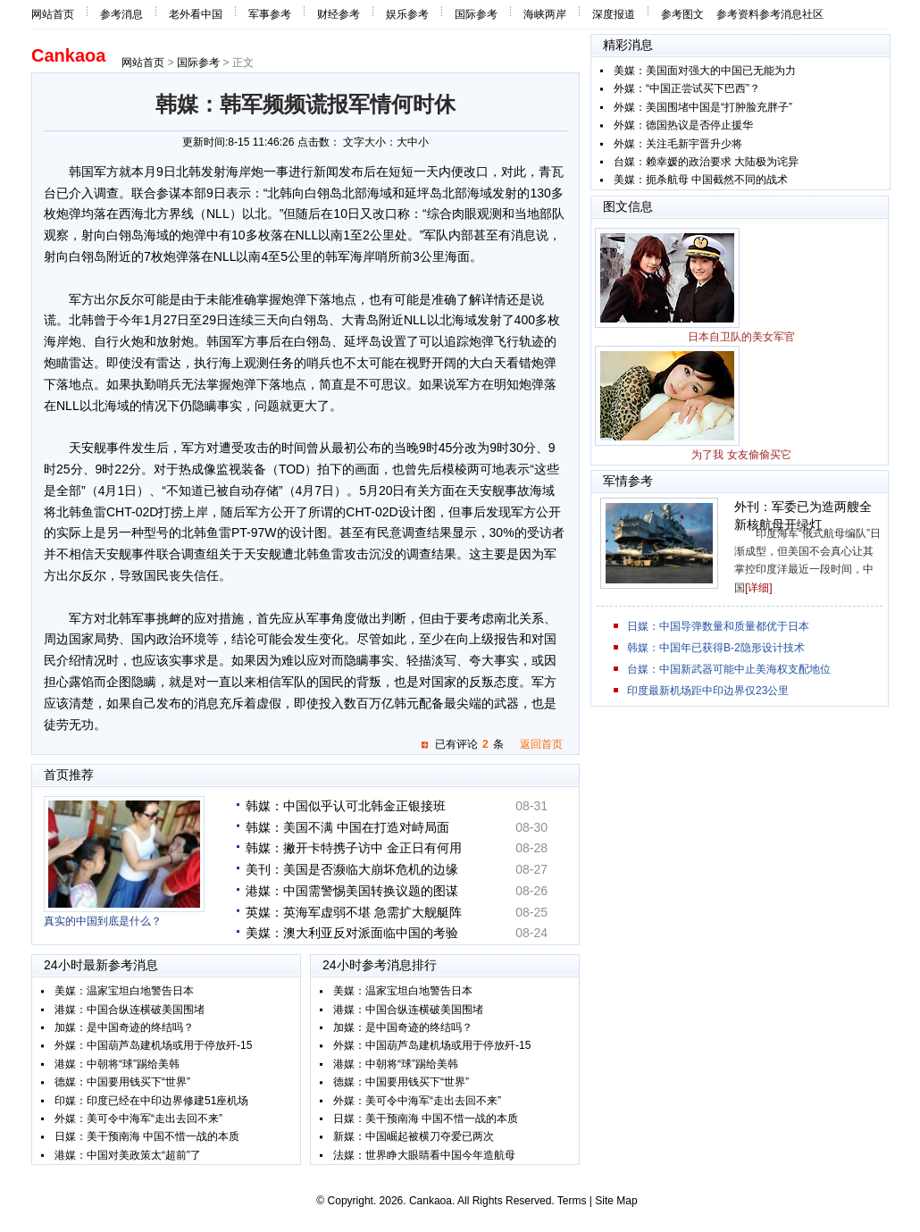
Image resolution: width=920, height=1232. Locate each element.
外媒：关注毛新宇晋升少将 (678, 144)
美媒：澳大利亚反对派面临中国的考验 (352, 933)
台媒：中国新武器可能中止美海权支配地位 (729, 669)
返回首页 (541, 744)
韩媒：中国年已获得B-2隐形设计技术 (716, 647)
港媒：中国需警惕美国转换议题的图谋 (352, 891)
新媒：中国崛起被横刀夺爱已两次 (413, 1136)
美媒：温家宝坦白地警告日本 (124, 991)
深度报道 (613, 14)
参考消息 (121, 14)
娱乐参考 (407, 14)
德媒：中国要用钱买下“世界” (122, 1082)
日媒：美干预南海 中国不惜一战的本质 (146, 1136)
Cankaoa (68, 55)
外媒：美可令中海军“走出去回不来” (138, 1118)
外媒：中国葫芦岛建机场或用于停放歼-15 (153, 1045)
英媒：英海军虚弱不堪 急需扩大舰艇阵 (354, 912)
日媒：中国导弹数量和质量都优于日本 (718, 626)
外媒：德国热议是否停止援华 (683, 125)
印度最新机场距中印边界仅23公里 (708, 690)
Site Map (616, 1200)
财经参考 (338, 14)
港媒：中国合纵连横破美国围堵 (129, 1009)
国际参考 (476, 14)
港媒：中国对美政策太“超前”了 (127, 1155)
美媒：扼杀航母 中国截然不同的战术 (701, 179)
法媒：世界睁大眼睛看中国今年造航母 (424, 1155)
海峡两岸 (544, 14)
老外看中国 (195, 14)
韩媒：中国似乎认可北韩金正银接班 (346, 806)
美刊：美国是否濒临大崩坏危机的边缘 (352, 869)
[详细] (759, 588)
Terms (572, 1200)
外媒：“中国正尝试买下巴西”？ (687, 88)
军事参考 (269, 14)
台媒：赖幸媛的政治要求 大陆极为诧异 (706, 161)
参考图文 (682, 14)
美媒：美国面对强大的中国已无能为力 (705, 70)
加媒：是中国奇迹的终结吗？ (124, 1027)
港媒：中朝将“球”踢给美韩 (117, 1064)
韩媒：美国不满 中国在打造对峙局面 (347, 827)
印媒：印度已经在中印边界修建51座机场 (151, 1100)
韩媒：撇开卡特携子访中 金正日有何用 (354, 848)
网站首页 (52, 14)
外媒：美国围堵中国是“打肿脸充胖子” (703, 107)
